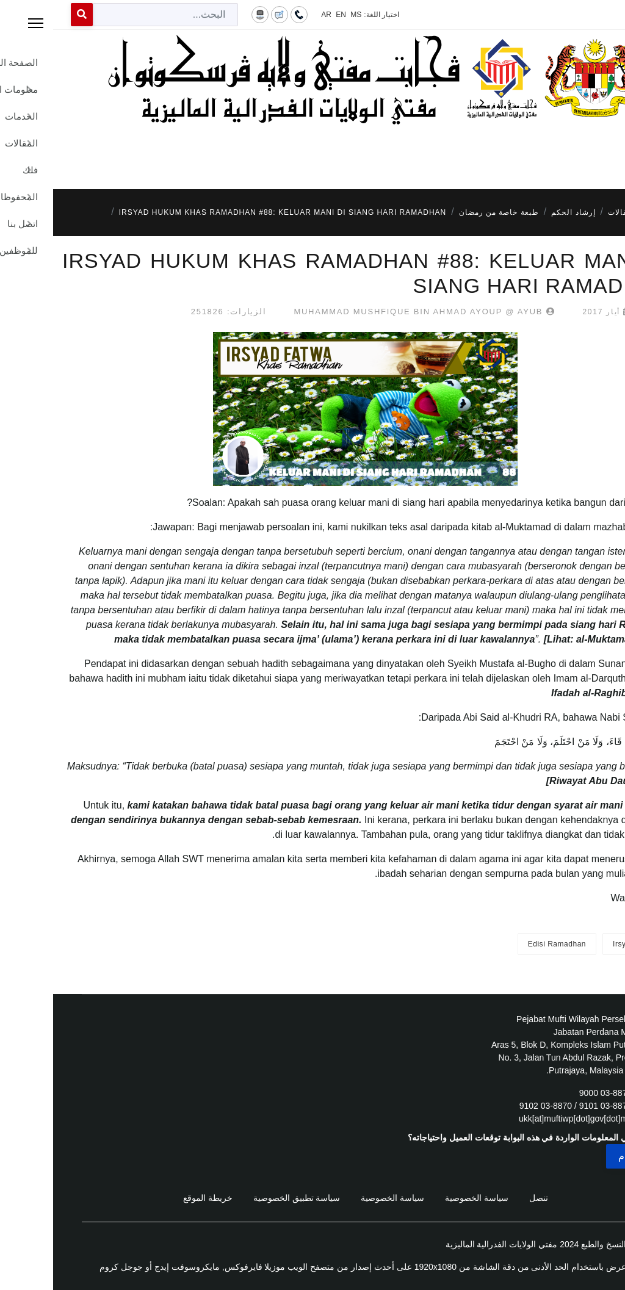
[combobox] (112, 14)
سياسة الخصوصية (423, 1198)
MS (302, 14)
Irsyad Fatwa (582, 944)
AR (273, 14)
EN (288, 14)
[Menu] (312, 152)
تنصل (485, 1198)
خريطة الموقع (154, 1198)
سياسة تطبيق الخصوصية (243, 1198)
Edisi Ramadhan (504, 944)
